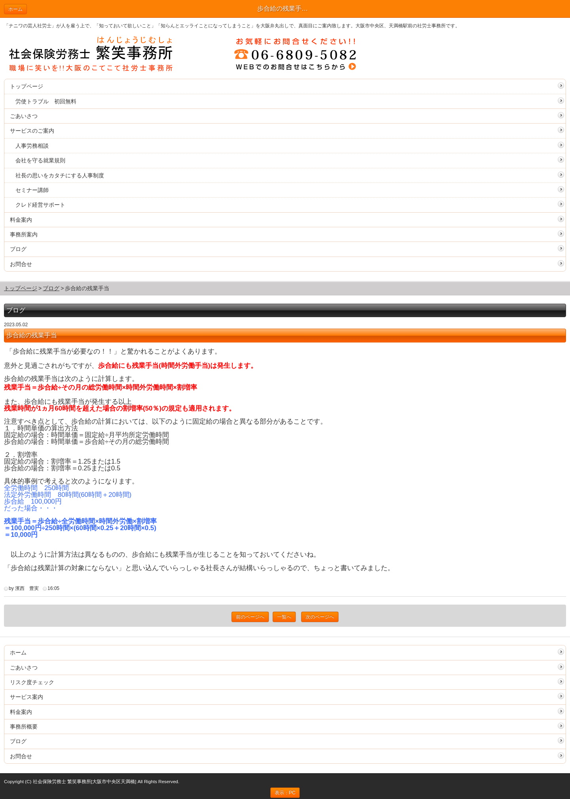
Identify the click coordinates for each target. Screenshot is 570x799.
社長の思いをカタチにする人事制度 (59, 175)
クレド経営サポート (40, 205)
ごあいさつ (24, 116)
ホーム (15, 9)
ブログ (18, 249)
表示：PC (285, 792)
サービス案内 (26, 697)
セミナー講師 (32, 190)
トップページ (26, 86)
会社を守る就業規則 (40, 160)
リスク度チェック (32, 682)
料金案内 (21, 220)
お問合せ (21, 264)
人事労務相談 (32, 146)
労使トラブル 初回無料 (45, 101)
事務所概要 (24, 726)
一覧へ (284, 617)
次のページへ (320, 617)
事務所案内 (24, 234)
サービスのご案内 (32, 130)
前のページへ (250, 617)
